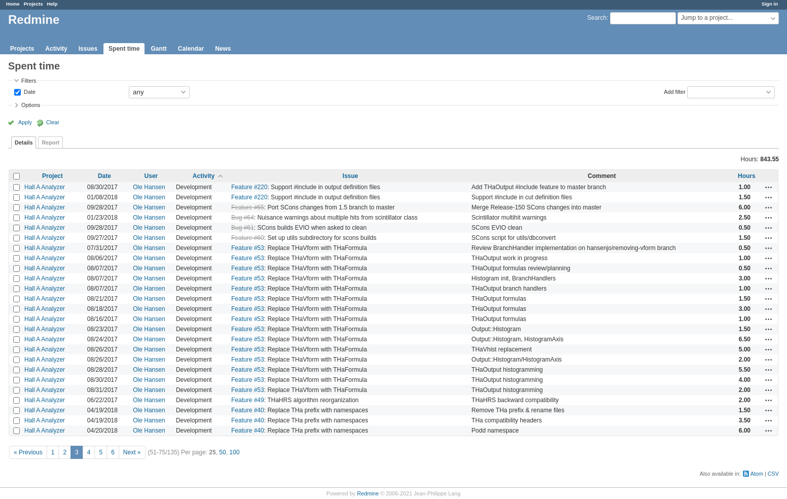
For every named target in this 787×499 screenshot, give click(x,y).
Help (52, 4)
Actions (769, 187)
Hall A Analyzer (44, 187)
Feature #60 (247, 237)
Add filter (675, 91)
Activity (56, 48)
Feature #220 (249, 187)
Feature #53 (247, 248)
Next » (132, 452)
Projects (33, 4)
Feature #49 (247, 400)
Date (28, 91)
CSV (773, 474)
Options (30, 105)
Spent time (124, 48)
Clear (52, 122)
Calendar (191, 48)
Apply (25, 122)
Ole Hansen (149, 187)
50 (222, 452)
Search (596, 17)
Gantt (158, 48)
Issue (351, 176)
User (151, 176)
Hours (747, 176)
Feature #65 (247, 207)
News (223, 48)
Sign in (770, 4)
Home (13, 4)
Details (23, 142)
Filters (28, 81)
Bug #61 (242, 227)
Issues (88, 48)
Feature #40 (247, 410)
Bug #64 (242, 217)
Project (52, 176)
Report (50, 142)
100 (234, 452)
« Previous (28, 452)
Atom (756, 474)
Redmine (368, 493)
